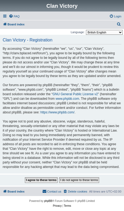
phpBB (48, 201)
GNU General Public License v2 (75, 94)
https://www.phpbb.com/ (57, 112)
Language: (78, 32)
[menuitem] (14, 16)
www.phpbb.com (67, 99)
